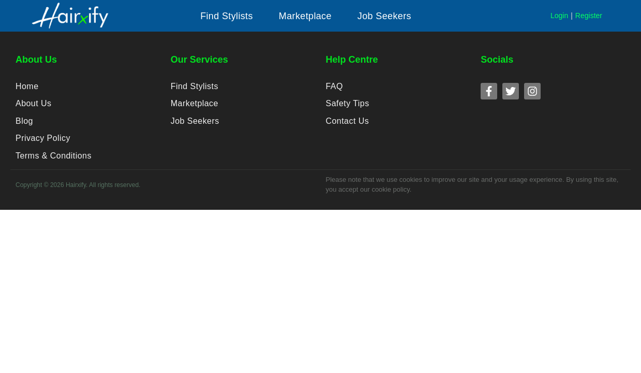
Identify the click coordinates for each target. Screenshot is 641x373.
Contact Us (347, 126)
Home (27, 87)
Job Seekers (194, 126)
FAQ (334, 87)
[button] (226, 16)
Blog (24, 126)
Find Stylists (194, 87)
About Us (33, 107)
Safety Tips (347, 107)
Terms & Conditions (53, 166)
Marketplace (194, 107)
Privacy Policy (42, 146)
